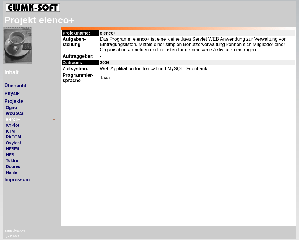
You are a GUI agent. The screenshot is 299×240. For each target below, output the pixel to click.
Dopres (13, 166)
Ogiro (11, 107)
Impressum (17, 179)
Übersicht (15, 85)
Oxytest (13, 143)
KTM (10, 131)
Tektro (12, 160)
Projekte (13, 101)
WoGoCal (15, 113)
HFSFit (12, 148)
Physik (12, 93)
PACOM (13, 137)
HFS (10, 154)
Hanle (11, 172)
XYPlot (12, 125)
